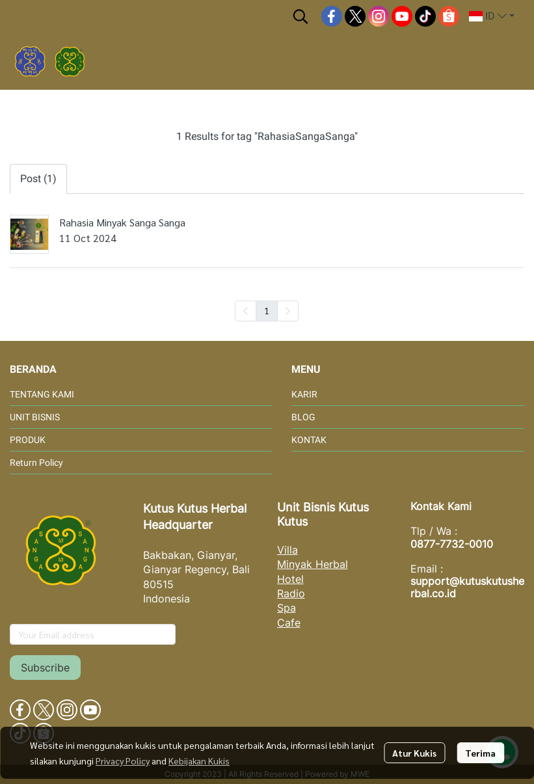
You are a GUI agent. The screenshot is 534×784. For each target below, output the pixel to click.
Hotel (290, 579)
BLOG (303, 417)
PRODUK (28, 440)
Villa (287, 549)
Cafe (288, 622)
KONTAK (309, 440)
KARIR (304, 394)
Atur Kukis (414, 753)
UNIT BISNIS (35, 417)
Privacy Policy (123, 760)
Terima (480, 753)
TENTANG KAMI (42, 394)
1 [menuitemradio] (266, 310)
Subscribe (45, 667)
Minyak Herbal (312, 564)
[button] (300, 16)
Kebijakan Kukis (199, 760)
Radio (291, 593)
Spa (286, 607)
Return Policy (36, 462)
